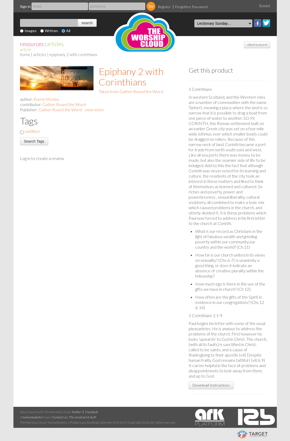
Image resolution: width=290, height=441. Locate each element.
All (68, 30)
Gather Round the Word (64, 104)
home (25, 54)
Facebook (258, 23)
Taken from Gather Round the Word (131, 91)
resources (32, 44)
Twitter (266, 23)
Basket (264, 6)
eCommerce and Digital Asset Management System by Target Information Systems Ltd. (252, 434)
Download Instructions (211, 385)
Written (51, 30)
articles (55, 44)
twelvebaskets (32, 417)
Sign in (25, 6)
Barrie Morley (46, 99)
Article (25, 49)
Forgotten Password (191, 6)
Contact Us (59, 417)
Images (30, 30)
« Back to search (257, 45)
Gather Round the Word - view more (71, 109)
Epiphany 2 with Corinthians (131, 77)
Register (164, 6)
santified (32, 131)
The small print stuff (82, 417)
